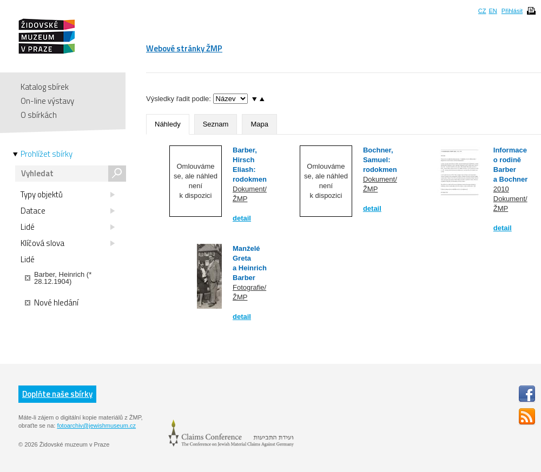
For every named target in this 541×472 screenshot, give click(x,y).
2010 (501, 189)
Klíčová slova (68, 243)
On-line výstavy (47, 101)
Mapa (259, 124)
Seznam (216, 124)
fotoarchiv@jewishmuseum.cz (96, 425)
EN (493, 11)
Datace (68, 211)
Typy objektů (68, 195)
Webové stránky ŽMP (184, 48)
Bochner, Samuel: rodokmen (380, 160)
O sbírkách (39, 115)
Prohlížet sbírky (46, 154)
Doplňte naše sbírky (57, 394)
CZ (482, 11)
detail (242, 218)
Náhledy (168, 124)
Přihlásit (512, 11)
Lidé (68, 227)
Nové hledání (51, 303)
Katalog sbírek (45, 87)
